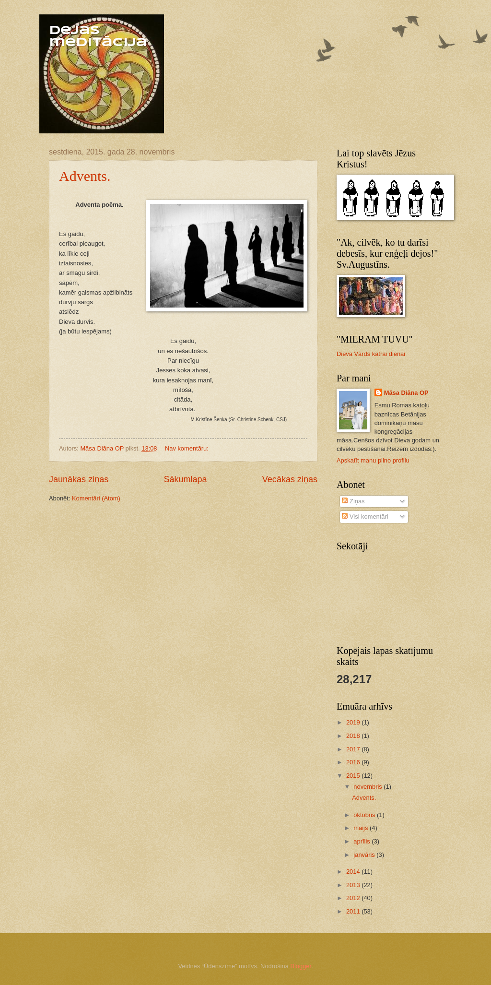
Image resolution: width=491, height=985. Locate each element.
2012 (354, 898)
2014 (354, 871)
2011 (354, 911)
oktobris (365, 815)
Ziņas (353, 501)
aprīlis (362, 841)
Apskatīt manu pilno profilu (373, 460)
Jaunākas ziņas (78, 479)
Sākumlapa (185, 479)
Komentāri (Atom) (96, 498)
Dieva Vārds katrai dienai (371, 353)
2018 (354, 735)
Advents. (85, 176)
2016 (354, 762)
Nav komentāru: (187, 448)
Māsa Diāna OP (406, 392)
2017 (354, 749)
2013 (354, 885)
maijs (361, 827)
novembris (368, 786)
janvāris (364, 854)
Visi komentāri (365, 516)
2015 (354, 775)
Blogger (300, 966)
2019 (354, 722)
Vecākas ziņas (289, 479)
